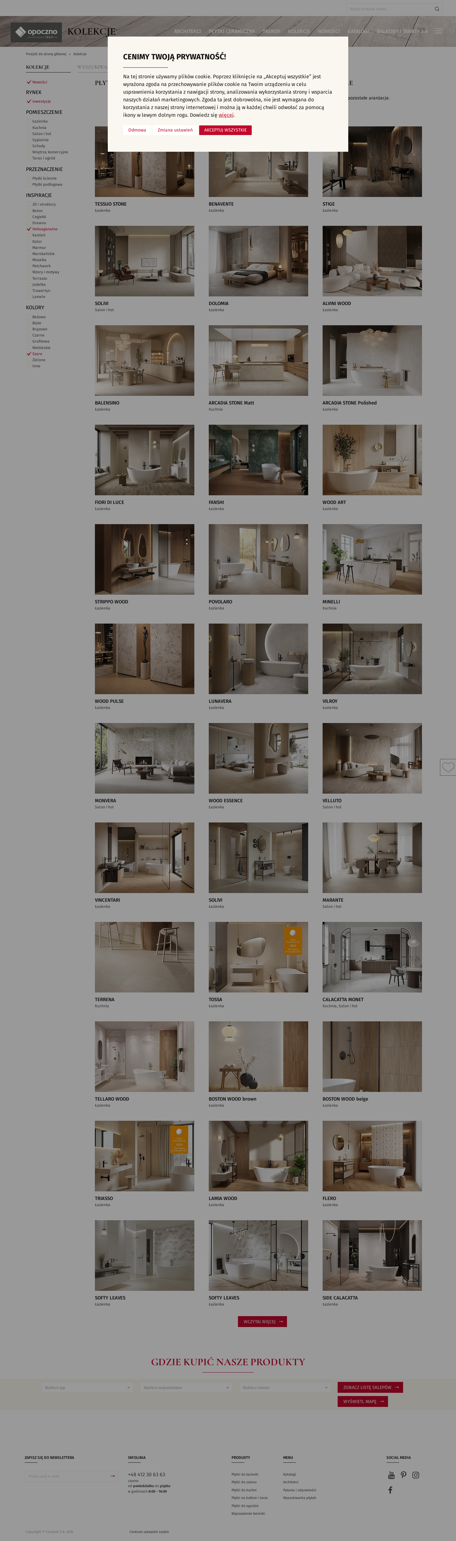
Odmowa (137, 130)
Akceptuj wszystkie (225, 130)
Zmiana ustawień (175, 130)
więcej (226, 115)
